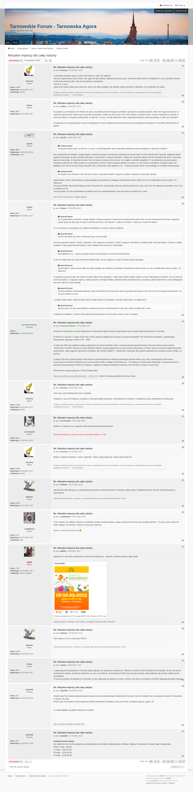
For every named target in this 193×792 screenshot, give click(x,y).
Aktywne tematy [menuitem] (181, 11)
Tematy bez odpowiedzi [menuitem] (164, 11)
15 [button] (180, 60)
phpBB (162, 776)
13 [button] (172, 60)
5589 (17, 438)
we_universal (153, 780)
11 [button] (164, 60)
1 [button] (158, 60)
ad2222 (29, 562)
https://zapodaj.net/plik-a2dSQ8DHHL (69, 724)
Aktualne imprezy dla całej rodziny (32, 55)
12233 (18, 503)
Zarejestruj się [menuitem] (166, 5)
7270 (17, 535)
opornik (29, 144)
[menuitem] (156, 783)
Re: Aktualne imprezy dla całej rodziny (72, 67)
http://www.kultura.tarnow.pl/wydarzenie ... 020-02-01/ (75, 376)
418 (17, 696)
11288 (18, 87)
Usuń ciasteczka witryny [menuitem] (37, 776)
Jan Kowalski (29, 432)
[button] (151, 60)
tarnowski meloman (29, 325)
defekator (29, 497)
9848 (17, 150)
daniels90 (29, 690)
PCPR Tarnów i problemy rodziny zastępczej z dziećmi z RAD (54, 533)
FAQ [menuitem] (7, 43)
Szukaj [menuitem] (15, 43)
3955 (17, 111)
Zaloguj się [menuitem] (180, 5)
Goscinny (29, 81)
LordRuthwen (29, 529)
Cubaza (29, 105)
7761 (17, 568)
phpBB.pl (169, 778)
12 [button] (168, 60)
